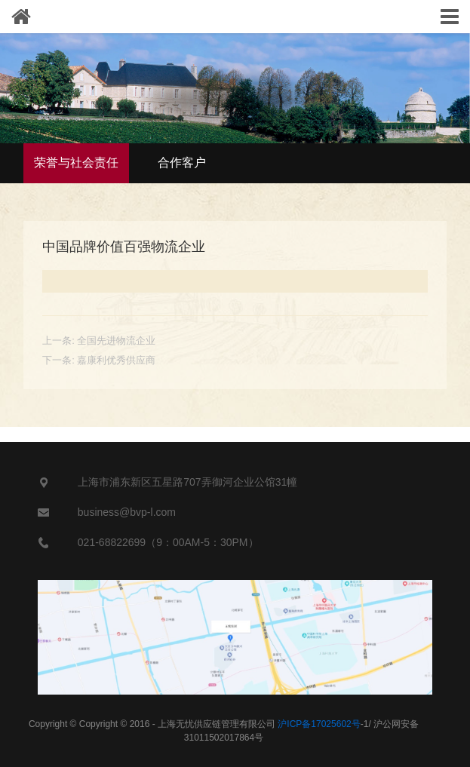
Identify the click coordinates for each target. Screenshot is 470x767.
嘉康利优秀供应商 (116, 360)
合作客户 (182, 162)
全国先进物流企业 (116, 340)
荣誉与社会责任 (76, 162)
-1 (323, 724)
